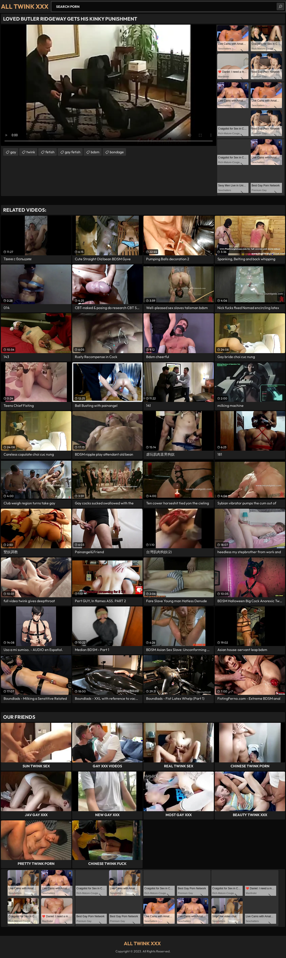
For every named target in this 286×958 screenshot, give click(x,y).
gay (13, 152)
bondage (117, 152)
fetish (50, 152)
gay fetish (72, 152)
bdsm (95, 152)
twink (30, 152)
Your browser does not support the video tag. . (108, 85)
